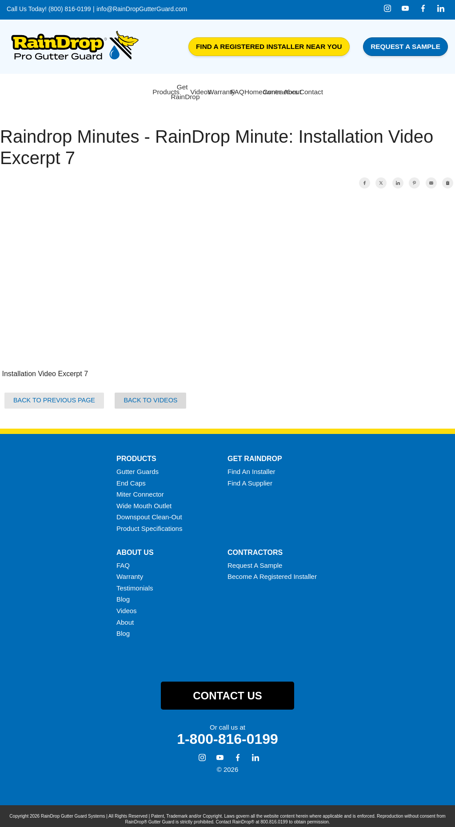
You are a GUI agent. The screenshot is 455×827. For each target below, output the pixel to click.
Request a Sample (405, 46)
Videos (126, 605)
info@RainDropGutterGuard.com (141, 8)
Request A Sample (255, 559)
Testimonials (134, 582)
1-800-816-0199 (227, 734)
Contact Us (227, 690)
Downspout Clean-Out (149, 511)
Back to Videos (150, 394)
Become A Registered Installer (272, 571)
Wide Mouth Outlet (144, 500)
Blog (123, 594)
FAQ (123, 559)
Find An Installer (251, 466)
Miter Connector (140, 489)
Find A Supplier (250, 477)
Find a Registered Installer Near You (269, 46)
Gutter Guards (137, 466)
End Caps (131, 477)
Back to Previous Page (54, 394)
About (125, 616)
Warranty (129, 571)
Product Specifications (149, 523)
